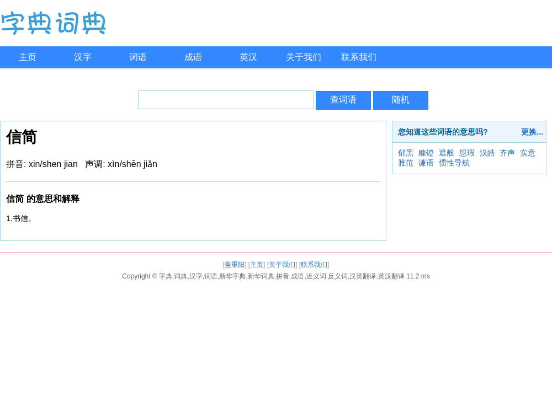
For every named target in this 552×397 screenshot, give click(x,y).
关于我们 (303, 57)
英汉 (248, 57)
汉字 (83, 57)
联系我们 (358, 57)
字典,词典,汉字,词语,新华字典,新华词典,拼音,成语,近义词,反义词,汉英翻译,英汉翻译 (282, 276)
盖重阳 (235, 265)
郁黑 (405, 152)
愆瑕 (467, 152)
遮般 (446, 152)
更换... (532, 131)
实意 (527, 152)
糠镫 (426, 152)
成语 (193, 57)
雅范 (405, 162)
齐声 (507, 152)
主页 (27, 57)
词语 (138, 57)
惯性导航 (454, 162)
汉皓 (487, 152)
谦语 (426, 162)
